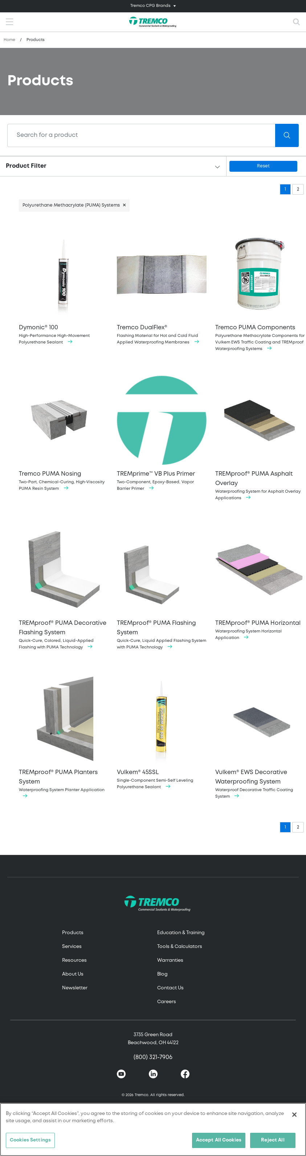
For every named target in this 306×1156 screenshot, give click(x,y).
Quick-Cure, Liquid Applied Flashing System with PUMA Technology (161, 587)
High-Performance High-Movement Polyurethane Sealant (63, 286)
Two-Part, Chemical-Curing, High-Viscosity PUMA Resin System (63, 433)
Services (72, 947)
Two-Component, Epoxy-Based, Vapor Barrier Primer (161, 433)
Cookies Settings (30, 1140)
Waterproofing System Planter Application (63, 736)
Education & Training (181, 933)
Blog (162, 974)
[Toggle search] (296, 22)
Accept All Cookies (218, 1140)
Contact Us (170, 988)
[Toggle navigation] (153, 6)
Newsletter (74, 988)
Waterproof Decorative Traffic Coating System (260, 736)
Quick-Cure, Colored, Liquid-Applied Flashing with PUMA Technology (63, 587)
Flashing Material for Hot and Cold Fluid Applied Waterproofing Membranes (161, 286)
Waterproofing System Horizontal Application (260, 582)
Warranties (170, 960)
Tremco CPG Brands (150, 6)
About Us (72, 974)
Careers (166, 1002)
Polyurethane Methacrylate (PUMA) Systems (71, 205)
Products (72, 933)
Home (9, 40)
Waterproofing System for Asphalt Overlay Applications (260, 437)
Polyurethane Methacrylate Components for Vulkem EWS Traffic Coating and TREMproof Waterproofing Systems (260, 290)
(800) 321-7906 (153, 1057)
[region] (153, 1129)
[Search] (141, 135)
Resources (74, 960)
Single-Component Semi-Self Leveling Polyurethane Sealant (161, 731)
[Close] (294, 1115)
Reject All (272, 1140)
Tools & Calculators (179, 947)
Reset (263, 166)
